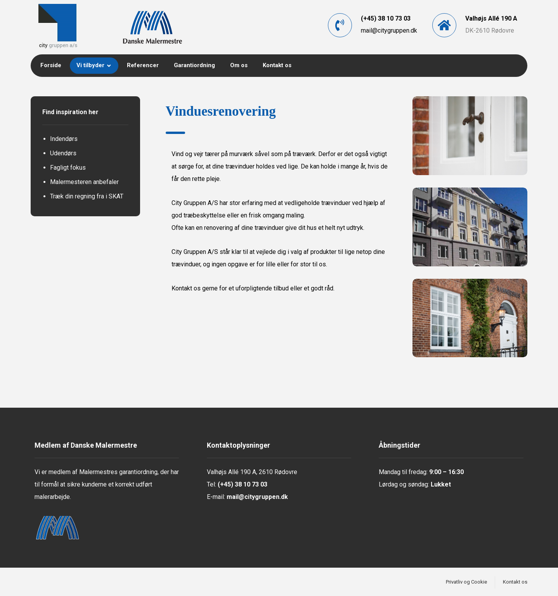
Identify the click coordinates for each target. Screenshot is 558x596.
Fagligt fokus (68, 167)
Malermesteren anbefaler (84, 182)
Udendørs (63, 153)
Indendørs (64, 138)
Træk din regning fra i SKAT (86, 196)
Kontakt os (186, 288)
